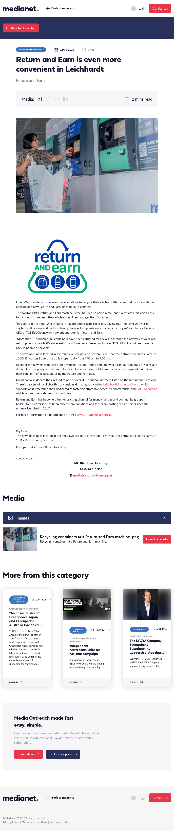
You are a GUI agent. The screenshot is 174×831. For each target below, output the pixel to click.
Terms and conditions (34, 822)
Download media (157, 539)
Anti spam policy (60, 822)
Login (138, 8)
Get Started (160, 8)
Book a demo (28, 754)
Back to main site (60, 8)
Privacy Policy (11, 822)
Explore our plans (63, 754)
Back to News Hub (20, 28)
